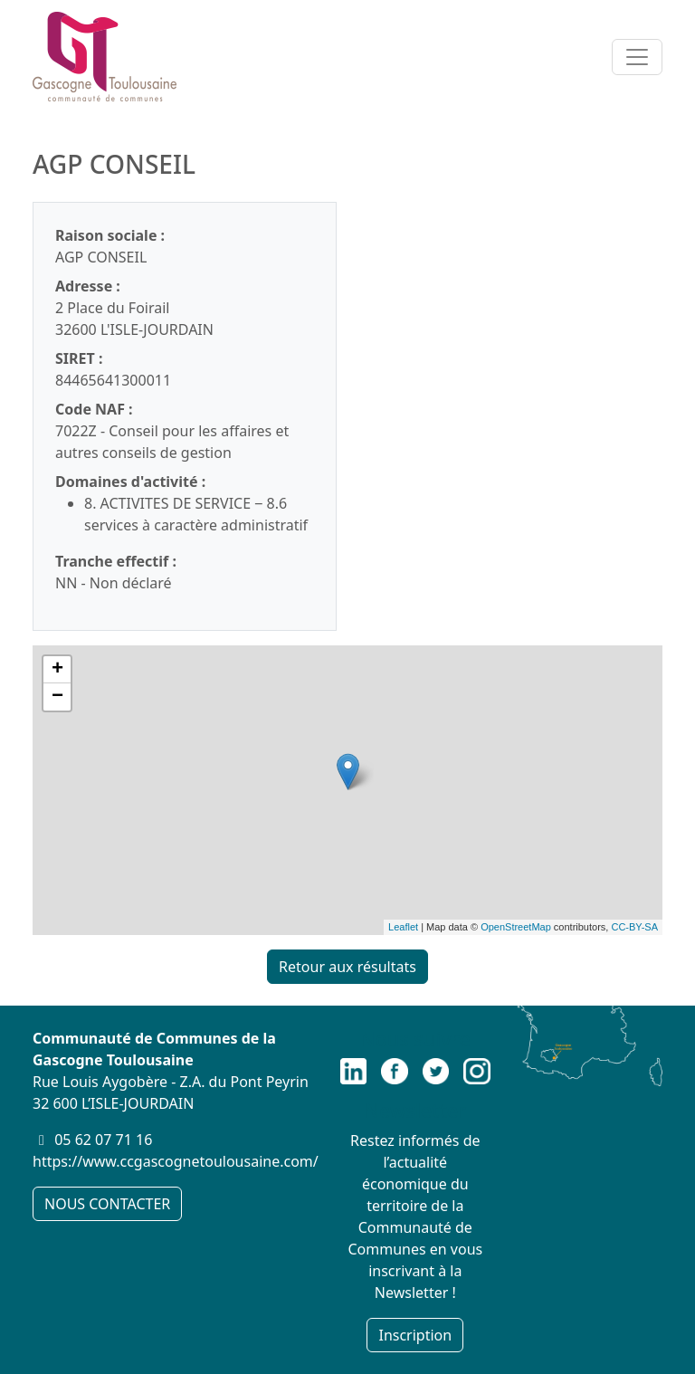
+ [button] (57, 669)
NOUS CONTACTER (107, 1204)
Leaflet (403, 926)
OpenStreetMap (516, 926)
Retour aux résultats (347, 967)
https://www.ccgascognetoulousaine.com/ (176, 1161)
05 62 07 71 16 (103, 1140)
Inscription (415, 1335)
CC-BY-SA (634, 926)
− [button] (57, 697)
